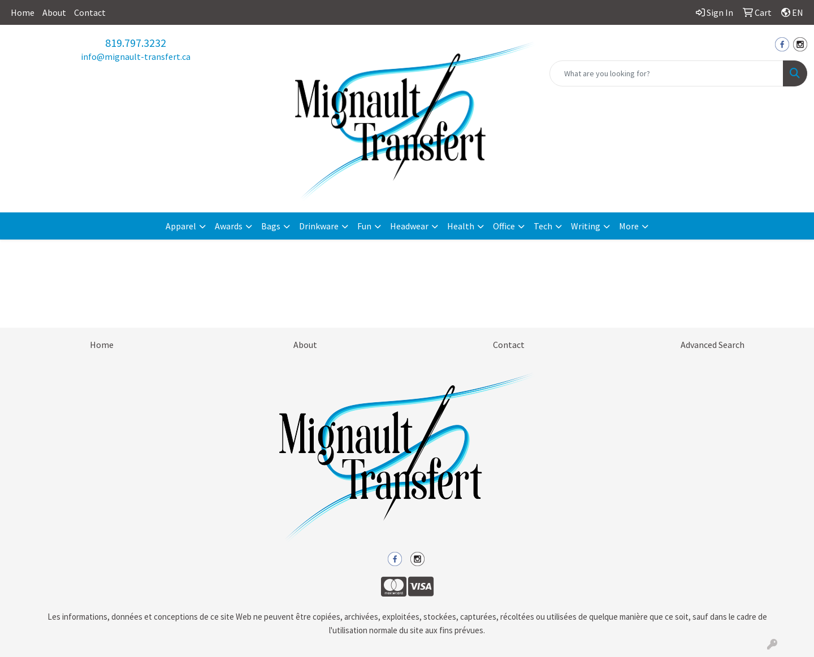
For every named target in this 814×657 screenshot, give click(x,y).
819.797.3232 (135, 43)
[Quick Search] (666, 73)
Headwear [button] (409, 226)
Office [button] (504, 226)
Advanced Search (712, 344)
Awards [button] (229, 226)
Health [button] (460, 226)
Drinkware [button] (319, 226)
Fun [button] (364, 226)
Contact (90, 12)
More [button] (629, 226)
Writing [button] (585, 226)
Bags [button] (270, 226)
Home (22, 12)
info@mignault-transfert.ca (135, 56)
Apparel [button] (181, 226)
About (54, 12)
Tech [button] (543, 226)
